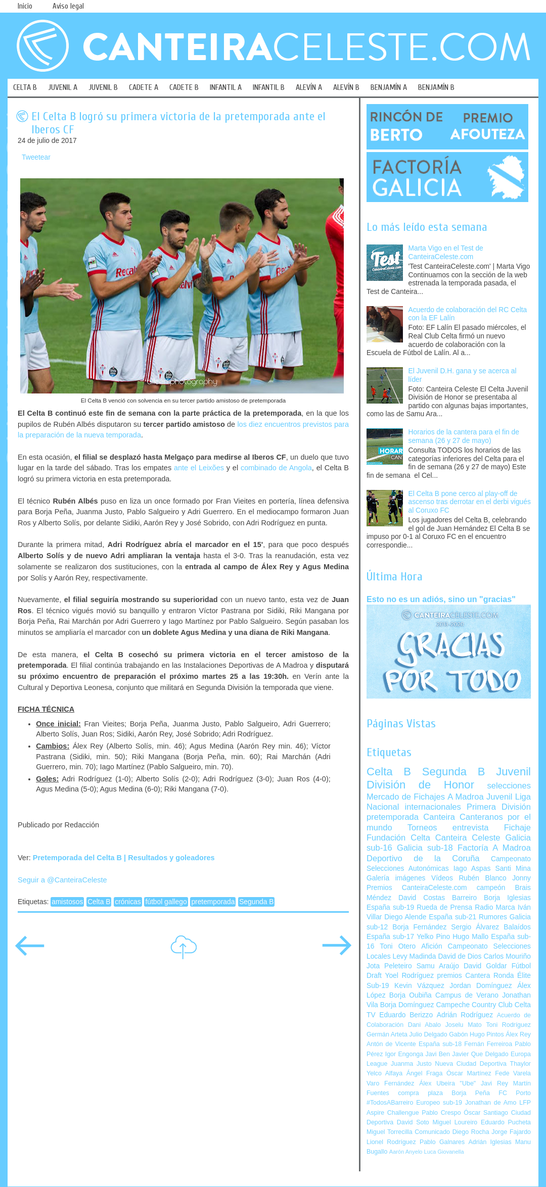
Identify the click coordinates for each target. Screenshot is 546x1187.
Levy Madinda (414, 956)
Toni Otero (398, 946)
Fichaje (517, 827)
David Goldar (485, 966)
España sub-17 (390, 937)
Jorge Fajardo (511, 1131)
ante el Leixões (199, 468)
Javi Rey (494, 1083)
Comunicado (432, 1131)
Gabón (458, 1034)
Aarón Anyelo (406, 1152)
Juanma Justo (411, 1063)
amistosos (67, 902)
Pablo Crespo (441, 1112)
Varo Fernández (390, 1083)
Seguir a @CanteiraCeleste (62, 880)
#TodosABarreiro (390, 1102)
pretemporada (213, 902)
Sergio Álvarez (475, 927)
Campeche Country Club (474, 1005)
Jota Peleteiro (389, 966)
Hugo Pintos (487, 1034)
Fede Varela (513, 1073)
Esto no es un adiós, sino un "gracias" (441, 599)
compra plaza (420, 1093)
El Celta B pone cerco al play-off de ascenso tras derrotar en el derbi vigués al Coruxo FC (469, 502)
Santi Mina (513, 868)
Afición (431, 946)
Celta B (98, 902)
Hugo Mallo (470, 937)
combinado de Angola (276, 468)
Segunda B (256, 902)
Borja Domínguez (407, 1005)
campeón (491, 888)
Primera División (499, 807)
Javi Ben (437, 1054)
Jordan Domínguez (480, 986)
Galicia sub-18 (425, 848)
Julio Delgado (428, 1034)
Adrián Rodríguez (465, 1015)
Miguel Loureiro (454, 1122)
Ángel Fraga (424, 1073)
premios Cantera (463, 975)
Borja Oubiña (410, 995)
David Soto (413, 1122)
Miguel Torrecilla (390, 1131)
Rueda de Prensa (444, 907)
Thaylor (520, 1063)
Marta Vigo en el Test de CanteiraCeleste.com (445, 252)
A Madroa (465, 797)
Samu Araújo (438, 966)
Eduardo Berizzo (406, 1015)
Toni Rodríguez (508, 1024)
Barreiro (464, 898)
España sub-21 (452, 917)
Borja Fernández (419, 927)
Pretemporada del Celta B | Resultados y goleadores (124, 858)
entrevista (470, 827)
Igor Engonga (404, 1054)
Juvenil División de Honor (449, 778)
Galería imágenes (396, 878)
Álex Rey (518, 1034)
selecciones (509, 785)
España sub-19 (390, 907)
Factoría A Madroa (494, 848)
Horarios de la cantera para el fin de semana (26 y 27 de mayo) (463, 436)
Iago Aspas (472, 868)
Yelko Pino (433, 937)
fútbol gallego (166, 902)
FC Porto (514, 1093)
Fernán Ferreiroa (488, 1044)
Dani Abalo (424, 1024)
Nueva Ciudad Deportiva (471, 1063)
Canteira (439, 817)
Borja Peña (470, 1093)
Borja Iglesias (507, 898)
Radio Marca (495, 907)
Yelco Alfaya (384, 1073)
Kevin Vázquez (419, 986)
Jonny (521, 878)
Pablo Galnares (442, 1142)
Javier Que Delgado (480, 1054)
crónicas (128, 902)
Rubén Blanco (482, 878)
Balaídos (517, 927)
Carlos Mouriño (507, 956)
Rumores (493, 917)
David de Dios (459, 956)
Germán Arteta (387, 1034)
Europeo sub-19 (439, 1102)
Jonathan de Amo (490, 1102)
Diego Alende (405, 917)
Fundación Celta (398, 838)
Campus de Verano (466, 995)
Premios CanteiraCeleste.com (417, 888)
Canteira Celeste (467, 838)
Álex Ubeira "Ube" (447, 1083)
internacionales (433, 807)
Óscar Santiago (486, 1112)
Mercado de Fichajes (406, 797)
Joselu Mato (463, 1024)
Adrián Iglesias (490, 1142)
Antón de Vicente (391, 1044)
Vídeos (442, 878)
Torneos (422, 827)
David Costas (421, 898)
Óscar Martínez (468, 1073)
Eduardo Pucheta (506, 1122)
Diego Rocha (470, 1131)
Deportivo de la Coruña (423, 858)
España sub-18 (440, 1044)
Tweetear (36, 157)
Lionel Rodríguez (391, 1142)
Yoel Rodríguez (409, 975)
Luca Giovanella (444, 1152)
